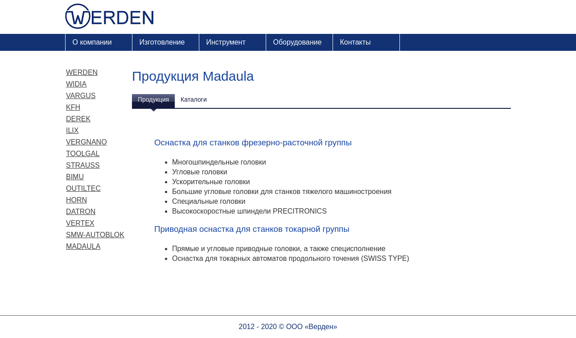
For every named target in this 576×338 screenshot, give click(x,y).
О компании (92, 42)
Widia (76, 84)
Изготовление (162, 42)
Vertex (80, 223)
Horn (76, 200)
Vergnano (86, 142)
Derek (78, 119)
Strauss (83, 165)
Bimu (75, 177)
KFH (73, 107)
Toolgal (82, 153)
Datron (80, 211)
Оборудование (297, 42)
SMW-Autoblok (95, 235)
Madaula (83, 246)
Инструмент (226, 42)
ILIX (72, 130)
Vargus (80, 95)
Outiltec (83, 188)
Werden (82, 72)
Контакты (355, 42)
